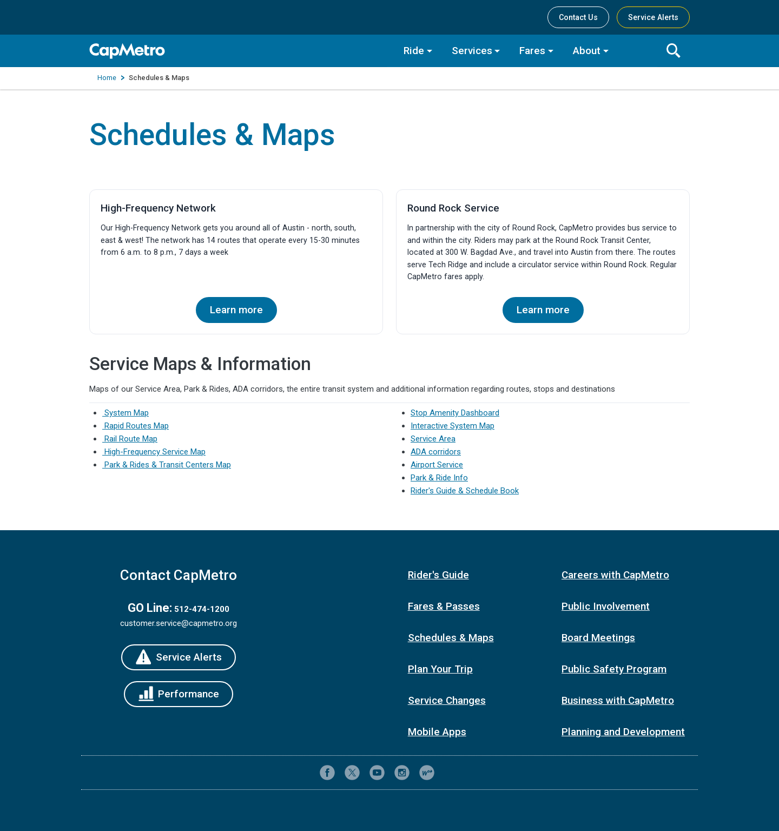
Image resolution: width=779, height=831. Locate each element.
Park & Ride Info (439, 478)
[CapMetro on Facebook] (327, 772)
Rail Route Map (129, 439)
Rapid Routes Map (135, 426)
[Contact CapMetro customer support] (452, 772)
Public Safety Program (614, 669)
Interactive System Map (452, 426)
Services (472, 50)
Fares (532, 50)
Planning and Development (623, 732)
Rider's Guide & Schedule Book (465, 491)
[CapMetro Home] (238, 51)
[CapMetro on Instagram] (402, 772)
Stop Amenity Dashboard (455, 413)
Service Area (433, 439)
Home (106, 78)
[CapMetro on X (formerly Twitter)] (352, 772)
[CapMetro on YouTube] (377, 772)
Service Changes (447, 700)
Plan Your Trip (440, 669)
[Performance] (179, 694)
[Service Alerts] (178, 657)
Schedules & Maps (451, 637)
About (586, 50)
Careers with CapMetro (615, 575)
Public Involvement (606, 606)
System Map (125, 413)
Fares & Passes (444, 606)
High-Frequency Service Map (154, 452)
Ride (414, 50)
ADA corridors (436, 452)
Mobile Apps (437, 732)
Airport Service (437, 465)
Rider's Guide (438, 575)
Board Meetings (598, 637)
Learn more (236, 310)
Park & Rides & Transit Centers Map (166, 465)
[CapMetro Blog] (427, 772)
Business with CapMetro (618, 700)
